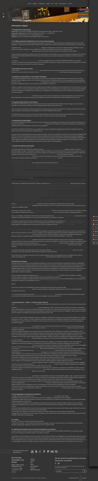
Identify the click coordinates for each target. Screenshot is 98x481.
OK (84, 471)
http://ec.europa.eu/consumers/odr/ (26, 406)
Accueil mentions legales (18, 18)
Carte (56, 3)
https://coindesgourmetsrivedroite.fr (31, 47)
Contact (70, 3)
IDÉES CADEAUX (62, 3)
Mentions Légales (35, 469)
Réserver (35, 3)
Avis (52, 3)
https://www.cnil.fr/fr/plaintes (65, 224)
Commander (41, 3)
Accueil (29, 3)
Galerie (48, 3)
